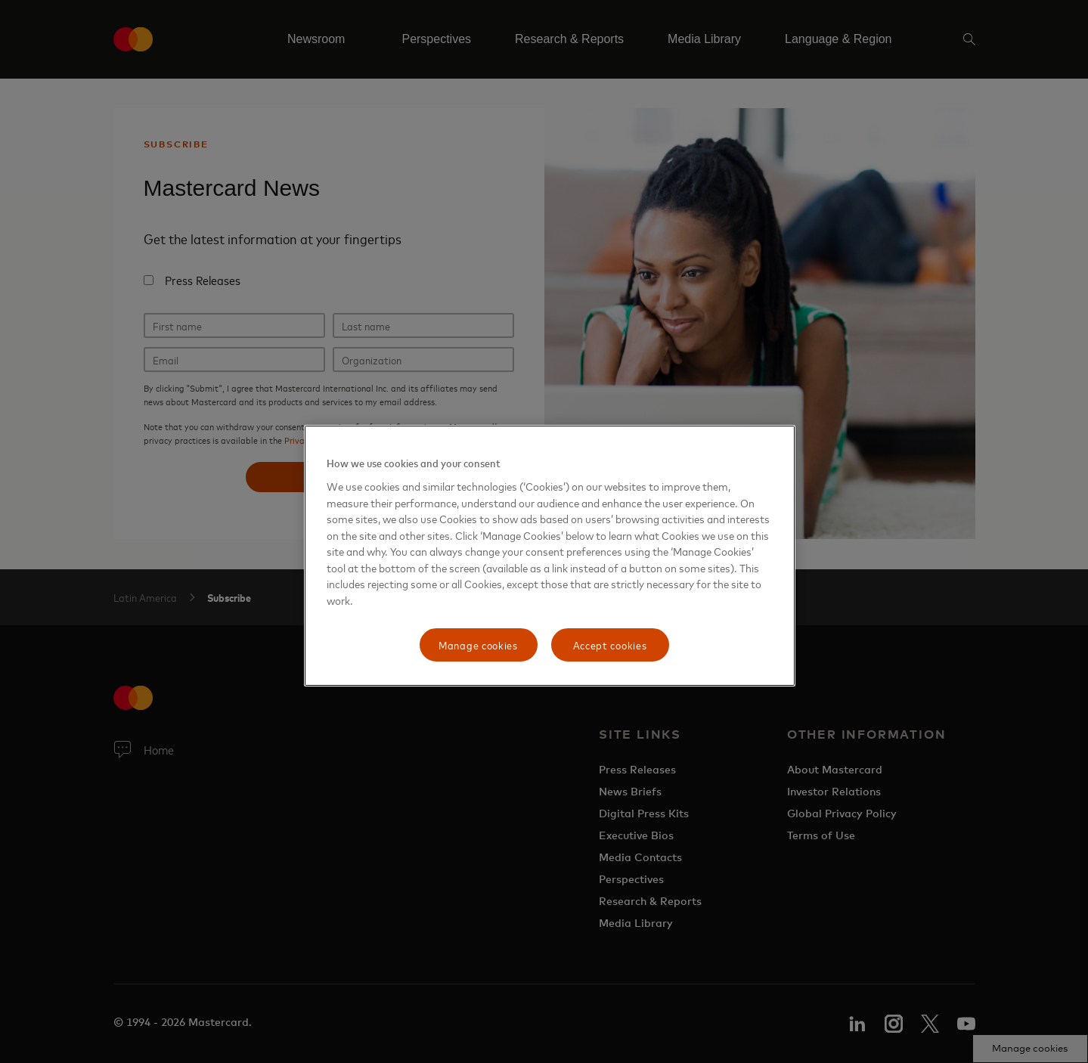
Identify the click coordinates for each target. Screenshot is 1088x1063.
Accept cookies (610, 644)
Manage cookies (478, 644)
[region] (549, 555)
